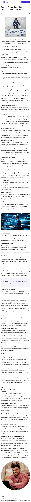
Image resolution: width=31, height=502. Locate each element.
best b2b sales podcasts (13, 281)
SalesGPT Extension (25, 1)
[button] (1, 2)
